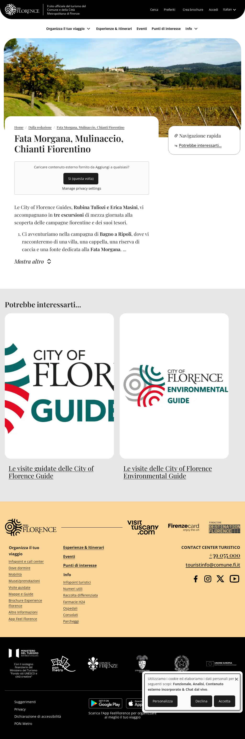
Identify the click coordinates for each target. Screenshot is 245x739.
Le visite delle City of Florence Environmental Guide (167, 472)
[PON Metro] (45, 723)
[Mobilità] (27, 574)
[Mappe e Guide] (27, 594)
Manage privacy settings (81, 188)
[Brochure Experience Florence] (27, 603)
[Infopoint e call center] (27, 561)
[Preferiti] (169, 9)
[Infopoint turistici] (88, 582)
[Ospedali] (88, 608)
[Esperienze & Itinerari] (114, 28)
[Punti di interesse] (166, 28)
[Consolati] (88, 615)
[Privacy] (45, 709)
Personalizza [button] (163, 701)
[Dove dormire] (27, 568)
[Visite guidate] (27, 587)
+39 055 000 (224, 555)
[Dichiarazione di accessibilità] (45, 716)
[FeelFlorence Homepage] (24, 9)
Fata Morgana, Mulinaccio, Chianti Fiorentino (90, 127)
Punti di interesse (80, 565)
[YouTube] (234, 579)
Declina (201, 701)
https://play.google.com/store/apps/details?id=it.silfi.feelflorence (105, 703)
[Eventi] (142, 28)
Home (18, 127)
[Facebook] (195, 579)
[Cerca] (154, 9)
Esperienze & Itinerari (83, 547)
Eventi (69, 556)
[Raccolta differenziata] (88, 595)
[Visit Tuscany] (143, 527)
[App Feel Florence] (27, 619)
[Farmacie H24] (88, 602)
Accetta (224, 701)
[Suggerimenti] (45, 702)
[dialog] (192, 692)
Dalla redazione (40, 127)
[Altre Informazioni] (27, 612)
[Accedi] (213, 9)
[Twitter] (220, 578)
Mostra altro (29, 261)
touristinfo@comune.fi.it (213, 565)
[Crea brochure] (193, 9)
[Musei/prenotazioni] (27, 581)
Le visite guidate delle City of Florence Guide (51, 472)
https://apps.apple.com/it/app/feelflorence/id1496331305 (141, 703)
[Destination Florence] (224, 527)
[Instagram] (208, 579)
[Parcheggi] (88, 621)
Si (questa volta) (81, 178)
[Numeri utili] (88, 589)
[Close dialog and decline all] (236, 677)
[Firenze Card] (184, 527)
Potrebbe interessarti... (200, 145)
